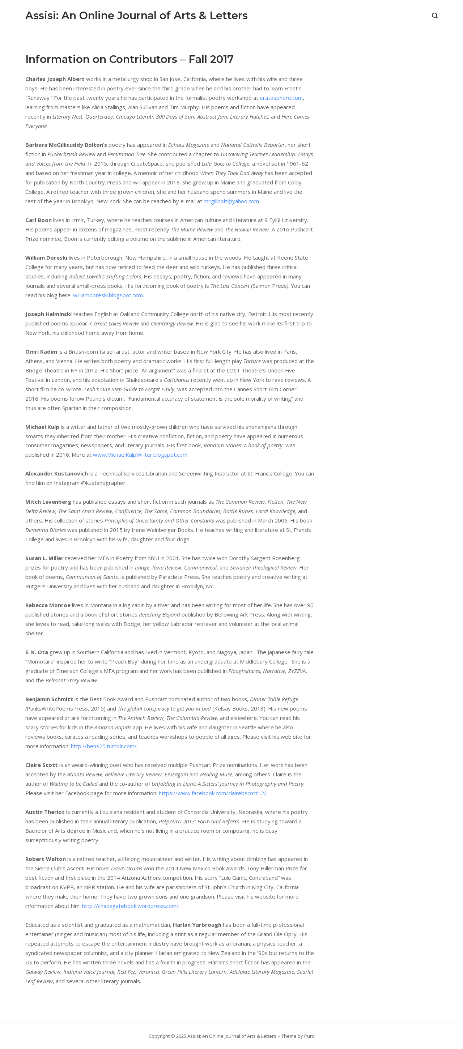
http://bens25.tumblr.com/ (104, 746)
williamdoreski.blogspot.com (108, 295)
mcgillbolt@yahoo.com (231, 201)
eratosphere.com (281, 97)
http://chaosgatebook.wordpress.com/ (130, 905)
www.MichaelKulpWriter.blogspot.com (140, 454)
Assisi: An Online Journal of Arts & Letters (136, 15)
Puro (309, 1036)
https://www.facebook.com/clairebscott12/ (212, 793)
